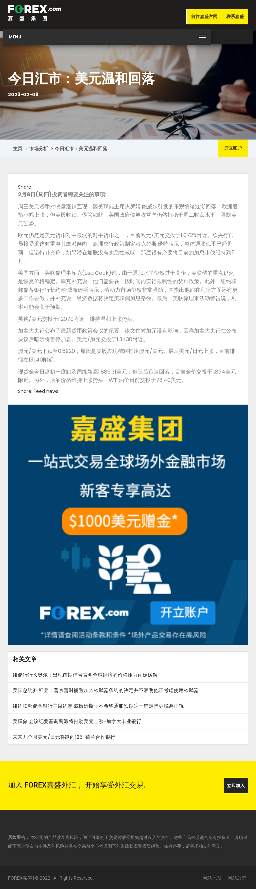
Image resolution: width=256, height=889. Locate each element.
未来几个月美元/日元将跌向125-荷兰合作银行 (64, 736)
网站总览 (237, 878)
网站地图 (212, 878)
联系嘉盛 (235, 16)
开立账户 (233, 148)
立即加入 (236, 785)
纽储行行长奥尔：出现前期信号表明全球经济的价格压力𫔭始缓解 (85, 674)
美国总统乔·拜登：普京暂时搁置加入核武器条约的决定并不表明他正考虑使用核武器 (106, 690)
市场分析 (38, 148)
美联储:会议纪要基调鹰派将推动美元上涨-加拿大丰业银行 (77, 721)
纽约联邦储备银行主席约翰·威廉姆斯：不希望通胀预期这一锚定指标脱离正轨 (98, 705)
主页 (18, 148)
